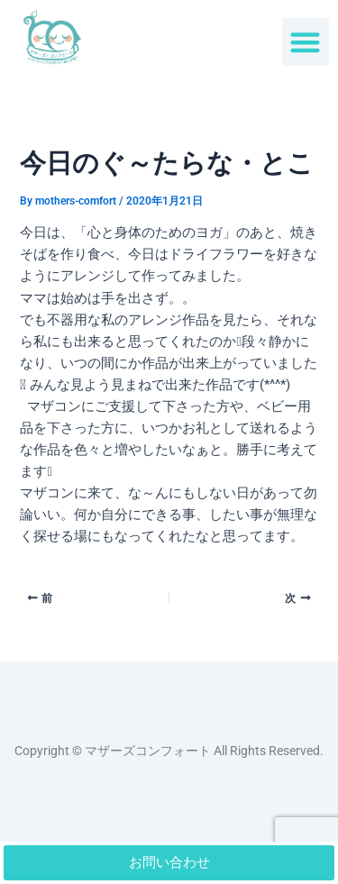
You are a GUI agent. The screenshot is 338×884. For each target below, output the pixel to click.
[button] (306, 42)
